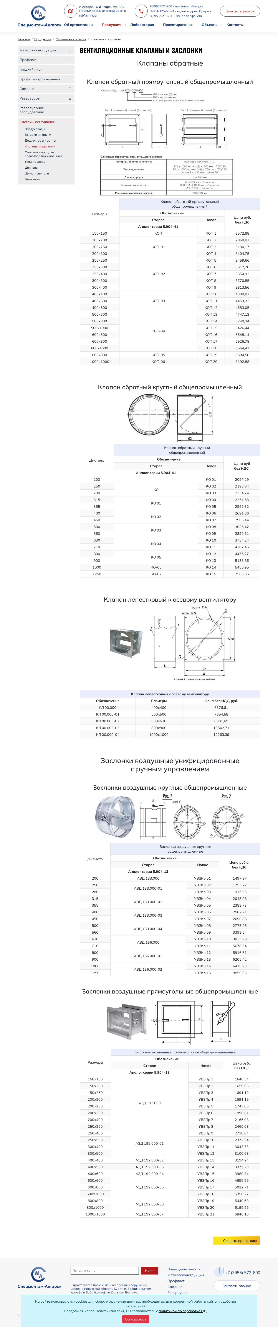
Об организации (78, 24)
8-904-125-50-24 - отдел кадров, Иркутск (180, 11)
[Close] (135, 1319)
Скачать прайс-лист (240, 1240)
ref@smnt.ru (88, 15)
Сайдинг (174, 1287)
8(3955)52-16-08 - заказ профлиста (176, 16)
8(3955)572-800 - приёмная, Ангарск (177, 6)
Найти (149, 1271)
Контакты (235, 24)
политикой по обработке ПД (183, 1311)
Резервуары (177, 1292)
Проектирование (178, 24)
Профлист (175, 1281)
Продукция (111, 24)
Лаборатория (142, 24)
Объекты (209, 24)
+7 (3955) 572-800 (242, 1272)
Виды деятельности (184, 1269)
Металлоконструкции (185, 1275)
